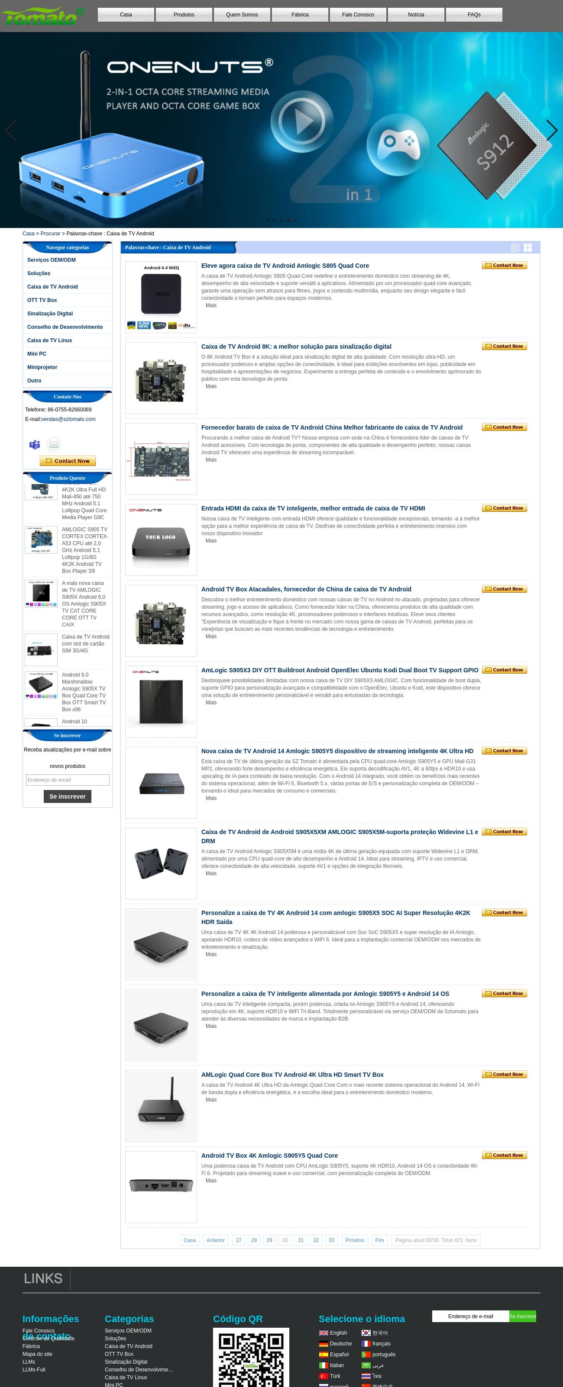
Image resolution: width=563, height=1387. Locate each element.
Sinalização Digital (50, 314)
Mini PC (36, 354)
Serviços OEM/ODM (51, 260)
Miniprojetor (42, 367)
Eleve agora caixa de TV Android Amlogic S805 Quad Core (285, 265)
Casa (126, 15)
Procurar (51, 234)
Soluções (38, 273)
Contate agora (68, 461)
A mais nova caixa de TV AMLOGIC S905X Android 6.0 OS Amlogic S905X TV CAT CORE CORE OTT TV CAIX (84, 606)
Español (339, 1355)
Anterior (216, 1240)
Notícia (416, 15)
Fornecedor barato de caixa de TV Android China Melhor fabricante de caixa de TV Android (332, 427)
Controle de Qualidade (48, 1339)
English (338, 1333)
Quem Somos (242, 15)
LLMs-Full (34, 1370)
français (381, 1344)
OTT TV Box (42, 300)
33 (331, 1240)
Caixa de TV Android (52, 287)
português (383, 1355)
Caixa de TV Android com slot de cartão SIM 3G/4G (86, 646)
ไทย (377, 1376)
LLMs (29, 1362)
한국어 (380, 1333)
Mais (211, 305)
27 (239, 1240)
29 (269, 1240)
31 (301, 1240)
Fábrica (300, 15)
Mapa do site (37, 1354)
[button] (267, 220)
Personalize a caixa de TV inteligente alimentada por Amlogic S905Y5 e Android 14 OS (325, 993)
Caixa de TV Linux (49, 340)
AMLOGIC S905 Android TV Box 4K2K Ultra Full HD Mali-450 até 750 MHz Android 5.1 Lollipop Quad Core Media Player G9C (84, 499)
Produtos (184, 15)
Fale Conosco (358, 15)
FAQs (474, 15)
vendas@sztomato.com (68, 419)
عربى (378, 1365)
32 (316, 1240)
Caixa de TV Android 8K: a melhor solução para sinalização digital (296, 346)
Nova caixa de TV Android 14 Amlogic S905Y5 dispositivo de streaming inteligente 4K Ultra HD (337, 751)
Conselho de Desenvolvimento (65, 327)
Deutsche (341, 1344)
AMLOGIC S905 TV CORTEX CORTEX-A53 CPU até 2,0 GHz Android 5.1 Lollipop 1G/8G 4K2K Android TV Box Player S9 (85, 553)
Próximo (354, 1240)
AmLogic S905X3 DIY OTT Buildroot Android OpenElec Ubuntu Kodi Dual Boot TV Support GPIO (340, 670)
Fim (379, 1240)
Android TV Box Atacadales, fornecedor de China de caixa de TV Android (306, 589)
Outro (34, 381)
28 (254, 1240)
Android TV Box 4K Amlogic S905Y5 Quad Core (269, 1155)
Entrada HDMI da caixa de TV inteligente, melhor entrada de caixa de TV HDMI (313, 508)
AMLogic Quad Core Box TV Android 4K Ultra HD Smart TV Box (292, 1074)
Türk (335, 1376)
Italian (337, 1365)
